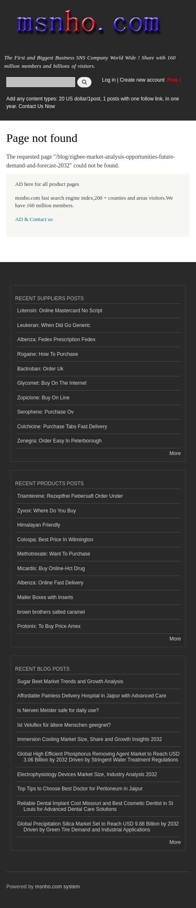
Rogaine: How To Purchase (47, 354)
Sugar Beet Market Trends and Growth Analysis (70, 681)
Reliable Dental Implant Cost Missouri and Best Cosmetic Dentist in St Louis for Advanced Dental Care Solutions (95, 806)
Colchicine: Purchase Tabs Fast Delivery (62, 427)
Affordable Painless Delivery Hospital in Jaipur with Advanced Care (91, 696)
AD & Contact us (33, 219)
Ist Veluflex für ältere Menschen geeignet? (64, 725)
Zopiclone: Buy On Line (43, 398)
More (175, 453)
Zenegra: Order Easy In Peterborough (59, 441)
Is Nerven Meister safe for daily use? (58, 710)
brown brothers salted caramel (51, 612)
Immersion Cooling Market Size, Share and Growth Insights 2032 (89, 739)
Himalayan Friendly (38, 525)
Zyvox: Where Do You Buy (46, 511)
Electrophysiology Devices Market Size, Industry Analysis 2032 (87, 774)
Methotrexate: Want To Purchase (53, 554)
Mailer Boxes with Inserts (45, 597)
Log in (109, 80)
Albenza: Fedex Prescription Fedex (56, 339)
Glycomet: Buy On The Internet (51, 383)
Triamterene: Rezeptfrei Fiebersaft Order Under (70, 496)
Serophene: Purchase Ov (45, 412)
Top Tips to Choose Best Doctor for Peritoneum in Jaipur (80, 789)
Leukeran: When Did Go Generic (53, 325)
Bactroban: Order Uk (40, 369)
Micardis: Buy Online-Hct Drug (51, 568)
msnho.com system (57, 887)
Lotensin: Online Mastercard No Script (59, 311)
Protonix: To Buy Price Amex (49, 626)
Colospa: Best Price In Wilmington (55, 540)
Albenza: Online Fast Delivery (50, 583)
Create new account (143, 80)
